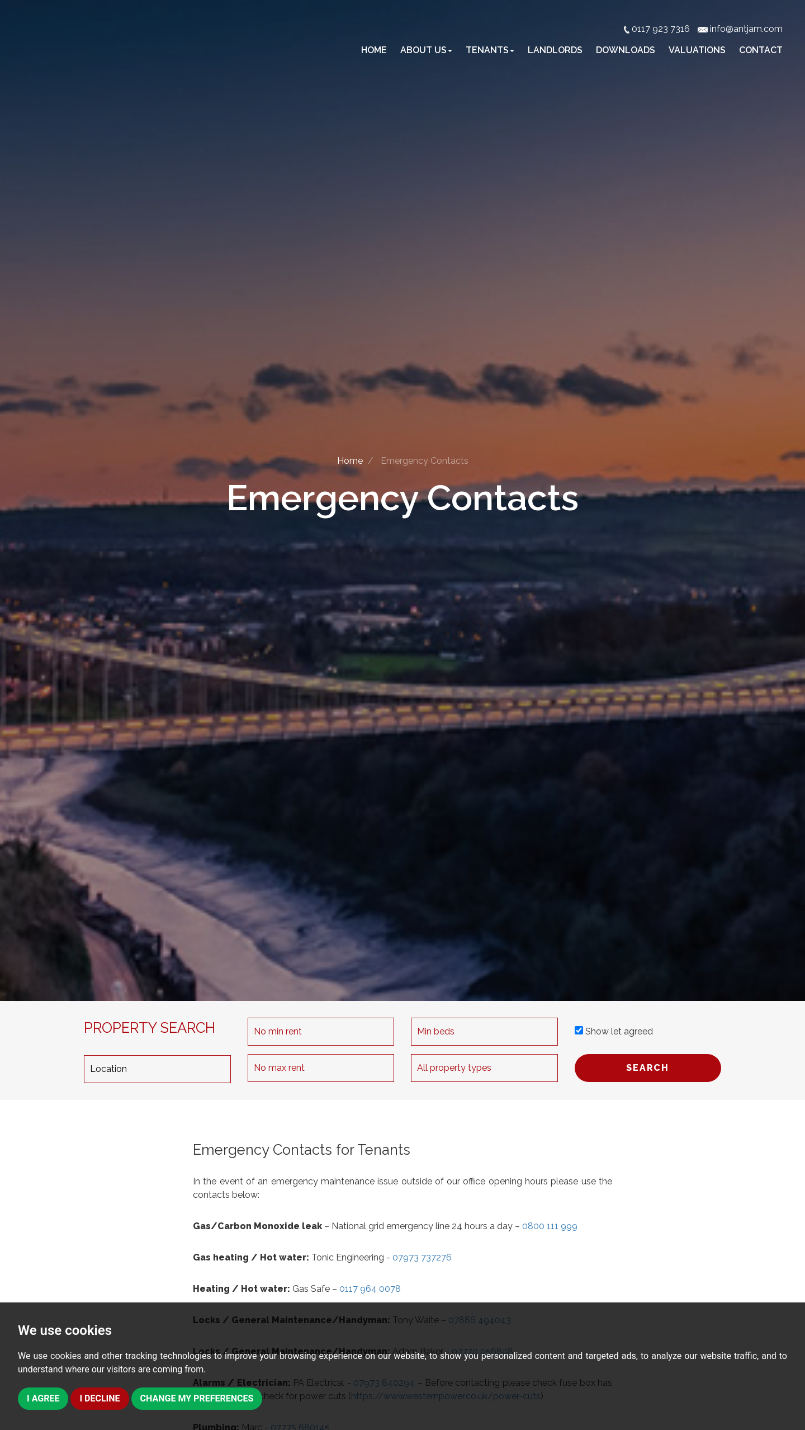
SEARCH (647, 1067)
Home (374, 50)
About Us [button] (426, 50)
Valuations (697, 50)
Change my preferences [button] (197, 1398)
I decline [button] (99, 1398)
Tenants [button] (490, 50)
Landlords (555, 50)
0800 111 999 (549, 1226)
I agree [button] (43, 1398)
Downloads (625, 50)
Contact (761, 50)
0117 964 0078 (370, 1288)
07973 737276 (422, 1257)
